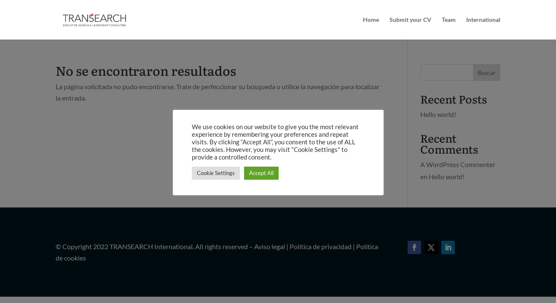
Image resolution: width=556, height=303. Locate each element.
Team (449, 20)
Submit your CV (410, 20)
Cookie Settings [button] (216, 173)
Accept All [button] (261, 173)
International (483, 20)
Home (371, 20)
